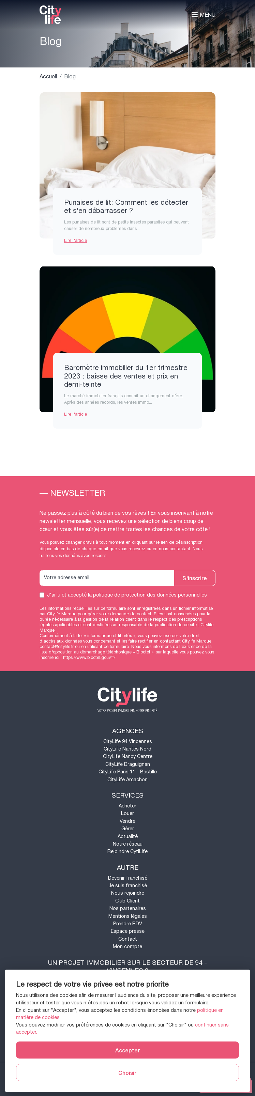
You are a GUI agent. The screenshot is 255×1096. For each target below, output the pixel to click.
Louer (127, 813)
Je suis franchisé (127, 886)
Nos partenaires (127, 908)
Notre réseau (127, 844)
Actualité (128, 836)
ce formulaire (116, 646)
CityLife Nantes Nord (127, 749)
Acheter (127, 806)
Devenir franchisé (127, 878)
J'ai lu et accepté (127, 595)
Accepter (127, 1050)
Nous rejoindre (127, 893)
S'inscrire (194, 578)
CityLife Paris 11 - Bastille (128, 772)
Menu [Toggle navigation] (203, 15)
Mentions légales (127, 916)
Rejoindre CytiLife (127, 851)
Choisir (127, 1072)
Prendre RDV (127, 924)
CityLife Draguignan (127, 764)
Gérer (127, 829)
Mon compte (127, 947)
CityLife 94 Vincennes (127, 741)
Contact (127, 939)
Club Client (127, 901)
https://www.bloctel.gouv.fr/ (89, 657)
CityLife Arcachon (127, 780)
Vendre (127, 821)
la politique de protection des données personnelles (147, 595)
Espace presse (128, 931)
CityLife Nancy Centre (127, 756)
